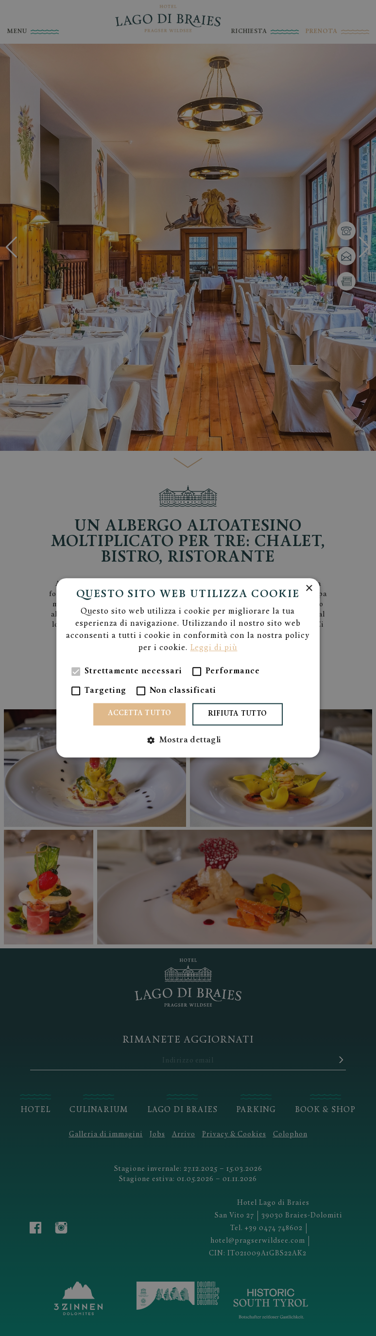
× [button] (308, 588)
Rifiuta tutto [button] (237, 714)
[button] (187, 741)
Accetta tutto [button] (139, 714)
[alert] (188, 668)
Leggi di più (213, 648)
